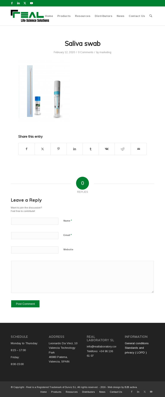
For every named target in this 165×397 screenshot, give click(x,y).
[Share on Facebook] (26, 149)
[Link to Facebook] (12, 3)
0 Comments (85, 52)
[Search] (150, 16)
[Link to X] (25, 3)
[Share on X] (43, 149)
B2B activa (131, 387)
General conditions (137, 343)
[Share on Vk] (107, 149)
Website (68, 249)
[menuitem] (49, 16)
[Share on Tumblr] (91, 149)
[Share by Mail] (139, 149)
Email (67, 235)
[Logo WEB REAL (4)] (31, 16)
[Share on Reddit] (123, 149)
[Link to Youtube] (31, 3)
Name (67, 220)
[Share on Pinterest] (59, 149)
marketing (105, 52)
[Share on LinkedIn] (75, 149)
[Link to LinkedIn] (18, 3)
